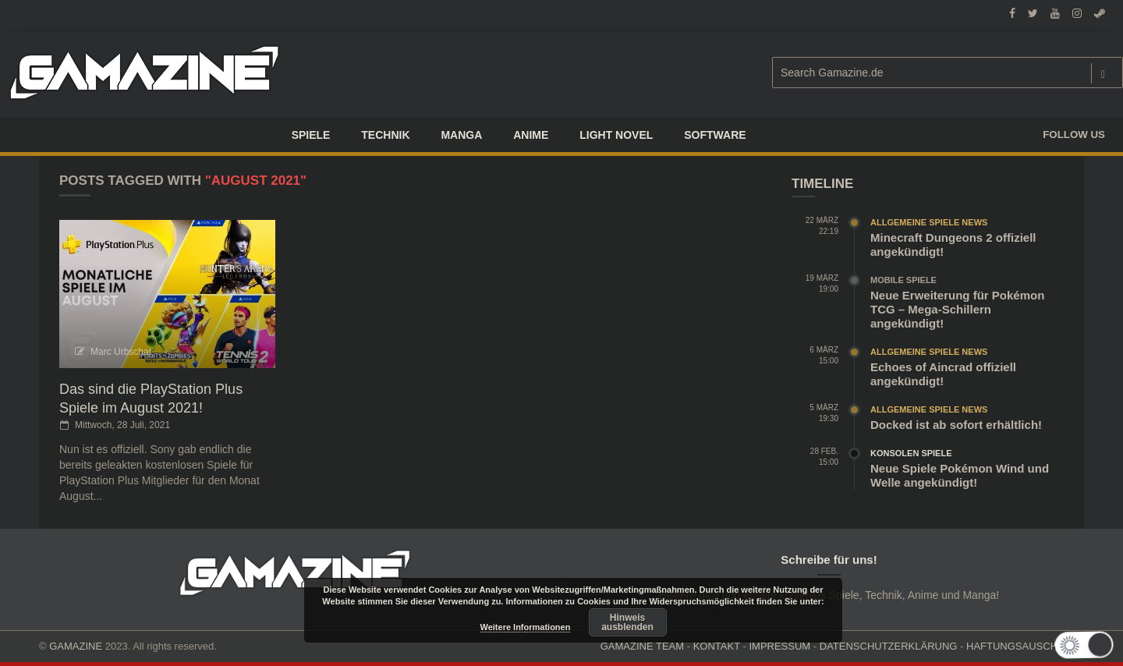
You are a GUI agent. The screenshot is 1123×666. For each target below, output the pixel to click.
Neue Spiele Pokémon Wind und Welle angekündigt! (959, 475)
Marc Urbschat (120, 351)
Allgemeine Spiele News (928, 222)
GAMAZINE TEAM (642, 646)
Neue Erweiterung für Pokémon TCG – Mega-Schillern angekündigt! (957, 309)
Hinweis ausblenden (627, 622)
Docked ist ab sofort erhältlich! (956, 424)
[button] (1089, 645)
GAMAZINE (75, 646)
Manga (461, 135)
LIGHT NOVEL (616, 135)
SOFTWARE (715, 135)
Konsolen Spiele (911, 453)
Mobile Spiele (903, 280)
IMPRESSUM (779, 646)
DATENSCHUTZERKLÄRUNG (889, 646)
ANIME (530, 135)
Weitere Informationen (525, 627)
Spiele (311, 135)
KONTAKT (716, 646)
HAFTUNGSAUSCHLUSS (1025, 646)
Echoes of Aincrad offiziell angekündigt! (943, 374)
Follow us (1074, 134)
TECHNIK (385, 135)
